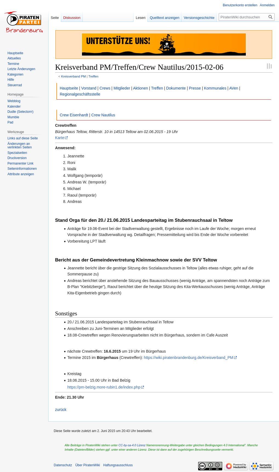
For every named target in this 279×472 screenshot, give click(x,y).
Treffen (93, 76)
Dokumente (176, 88)
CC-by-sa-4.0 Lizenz (131, 445)
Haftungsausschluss (118, 465)
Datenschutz (63, 465)
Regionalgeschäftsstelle (80, 94)
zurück (60, 409)
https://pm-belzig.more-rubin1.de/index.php (103, 387)
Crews (104, 88)
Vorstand (88, 88)
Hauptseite (69, 88)
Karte (59, 138)
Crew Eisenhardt (74, 115)
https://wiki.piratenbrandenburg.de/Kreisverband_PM (188, 357)
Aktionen (140, 88)
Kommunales (215, 88)
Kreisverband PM (73, 76)
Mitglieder (121, 88)
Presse (195, 88)
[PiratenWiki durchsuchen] (247, 17)
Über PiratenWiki (87, 465)
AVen (233, 88)
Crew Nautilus (103, 115)
